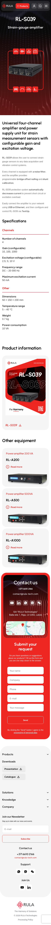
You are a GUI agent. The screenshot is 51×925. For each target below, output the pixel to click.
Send (25, 720)
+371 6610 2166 (25, 589)
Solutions (7, 792)
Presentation (11, 768)
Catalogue (10, 776)
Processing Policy (25, 920)
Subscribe (25, 839)
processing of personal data (25, 732)
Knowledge (9, 799)
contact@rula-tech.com (25, 593)
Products (24, 6)
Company (8, 806)
